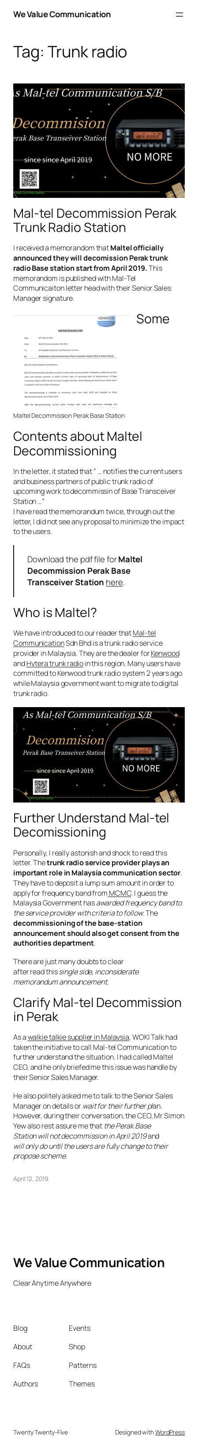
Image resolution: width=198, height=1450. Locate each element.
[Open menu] (179, 14)
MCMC (119, 893)
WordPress (170, 1432)
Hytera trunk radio (54, 663)
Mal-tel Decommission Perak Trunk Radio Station (94, 220)
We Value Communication (62, 14)
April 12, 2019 (31, 1178)
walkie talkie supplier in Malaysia (79, 1037)
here (114, 582)
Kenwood (165, 653)
